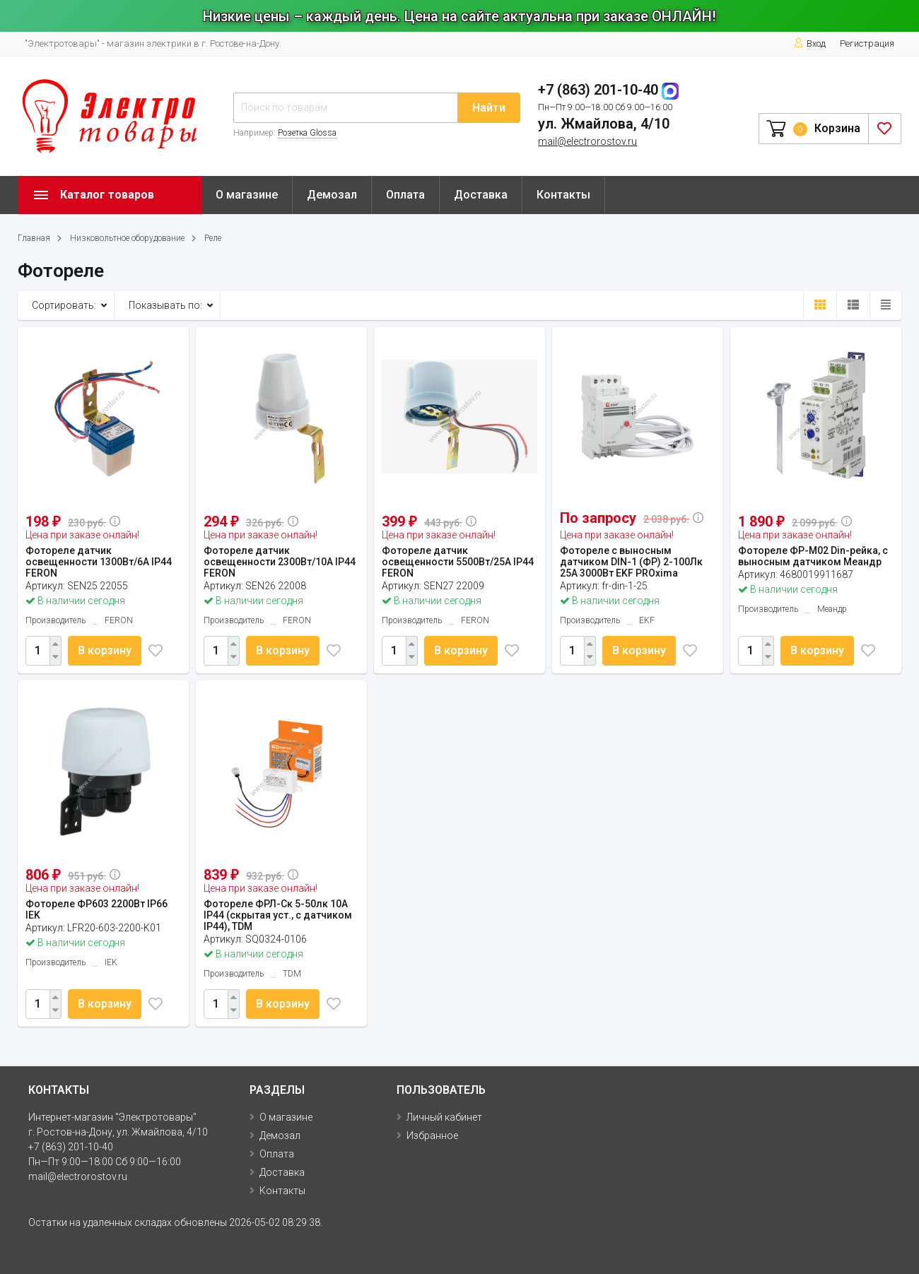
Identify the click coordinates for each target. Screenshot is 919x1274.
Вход (810, 43)
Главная (34, 238)
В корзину (106, 650)
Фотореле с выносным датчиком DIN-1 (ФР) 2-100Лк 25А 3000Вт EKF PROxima (631, 562)
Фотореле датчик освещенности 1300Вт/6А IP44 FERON (98, 562)
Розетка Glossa (307, 133)
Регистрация (867, 43)
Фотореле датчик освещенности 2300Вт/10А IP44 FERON (280, 562)
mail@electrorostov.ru (587, 141)
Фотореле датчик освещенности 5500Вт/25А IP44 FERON (458, 562)
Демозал (332, 194)
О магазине (247, 194)
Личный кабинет (444, 1117)
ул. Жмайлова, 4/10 (603, 123)
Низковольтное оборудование (127, 238)
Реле (212, 238)
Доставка (481, 194)
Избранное (432, 1135)
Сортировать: (64, 305)
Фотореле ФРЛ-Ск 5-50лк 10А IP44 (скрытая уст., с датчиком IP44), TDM (278, 915)
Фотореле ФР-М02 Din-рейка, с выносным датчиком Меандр (813, 556)
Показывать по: (165, 305)
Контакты (563, 194)
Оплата (405, 194)
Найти (488, 107)
